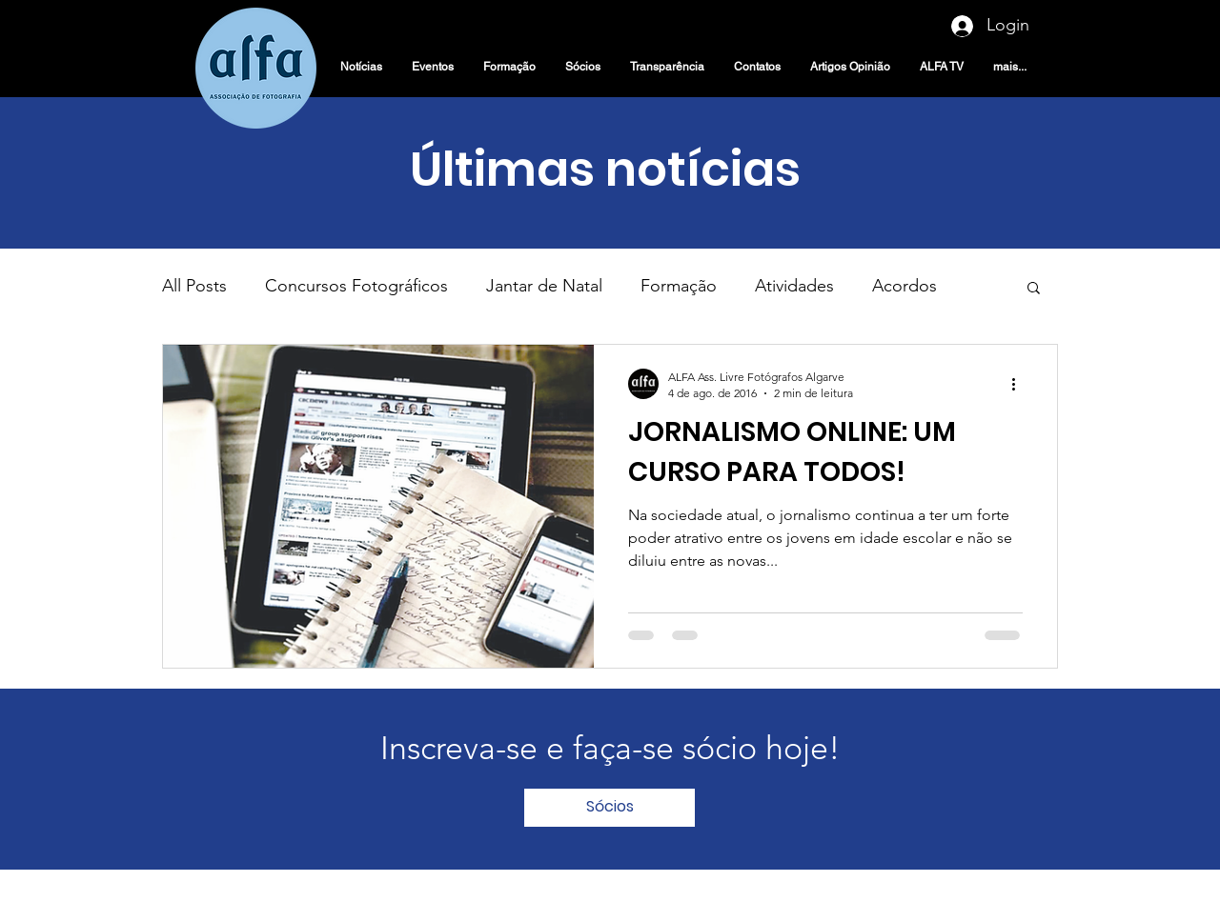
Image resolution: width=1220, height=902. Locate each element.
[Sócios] (609, 808)
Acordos (904, 285)
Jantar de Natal (544, 285)
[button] (1034, 289)
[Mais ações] (1019, 383)
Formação (678, 285)
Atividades (794, 285)
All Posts (194, 285)
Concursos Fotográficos (356, 285)
